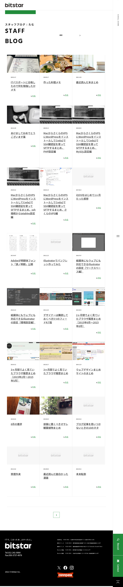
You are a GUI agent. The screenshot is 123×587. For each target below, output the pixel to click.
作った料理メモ (52, 82)
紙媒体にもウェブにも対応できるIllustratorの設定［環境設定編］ (23, 320)
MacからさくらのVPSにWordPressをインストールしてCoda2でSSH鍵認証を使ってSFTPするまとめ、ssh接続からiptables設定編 (23, 206)
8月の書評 (16, 424)
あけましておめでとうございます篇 (22, 135)
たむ (34, 96)
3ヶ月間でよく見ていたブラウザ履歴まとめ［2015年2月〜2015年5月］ (23, 375)
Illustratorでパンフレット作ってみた (55, 262)
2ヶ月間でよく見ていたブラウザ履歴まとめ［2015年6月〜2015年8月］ (88, 320)
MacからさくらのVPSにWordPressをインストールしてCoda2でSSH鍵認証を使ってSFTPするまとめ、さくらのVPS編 (55, 204)
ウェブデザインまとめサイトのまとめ (87, 371)
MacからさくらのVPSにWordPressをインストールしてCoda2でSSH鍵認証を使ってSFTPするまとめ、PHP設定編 (55, 142)
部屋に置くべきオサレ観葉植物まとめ (54, 426)
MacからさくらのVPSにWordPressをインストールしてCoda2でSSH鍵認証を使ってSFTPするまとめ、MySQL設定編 (88, 142)
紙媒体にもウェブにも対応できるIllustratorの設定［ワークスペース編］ (88, 266)
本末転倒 (81, 475)
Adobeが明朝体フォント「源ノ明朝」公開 (22, 264)
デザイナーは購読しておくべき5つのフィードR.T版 (55, 318)
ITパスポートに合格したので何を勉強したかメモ (22, 85)
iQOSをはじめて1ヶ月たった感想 (87, 196)
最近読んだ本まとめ (87, 82)
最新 (61, 35)
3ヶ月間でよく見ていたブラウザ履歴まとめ (55, 373)
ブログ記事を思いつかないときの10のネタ (87, 427)
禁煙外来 (16, 475)
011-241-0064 (14, 553)
